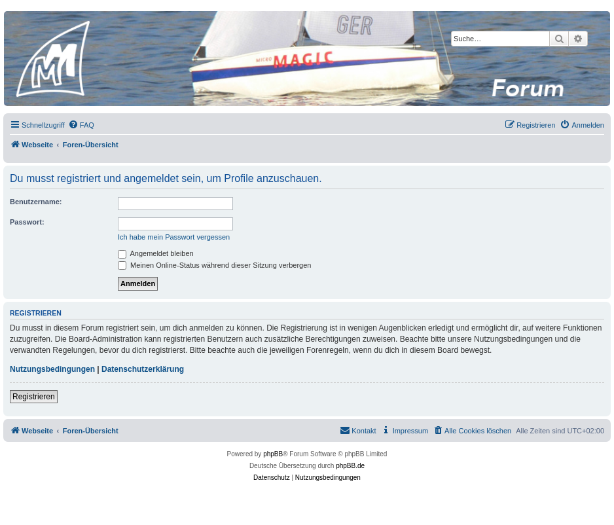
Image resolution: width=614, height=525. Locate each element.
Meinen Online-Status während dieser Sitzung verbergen (214, 265)
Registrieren (33, 396)
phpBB (273, 454)
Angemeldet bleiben (156, 253)
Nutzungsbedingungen (52, 369)
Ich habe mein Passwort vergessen (174, 237)
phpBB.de (350, 465)
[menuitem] (81, 125)
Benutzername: (36, 202)
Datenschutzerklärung (142, 369)
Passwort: (27, 222)
